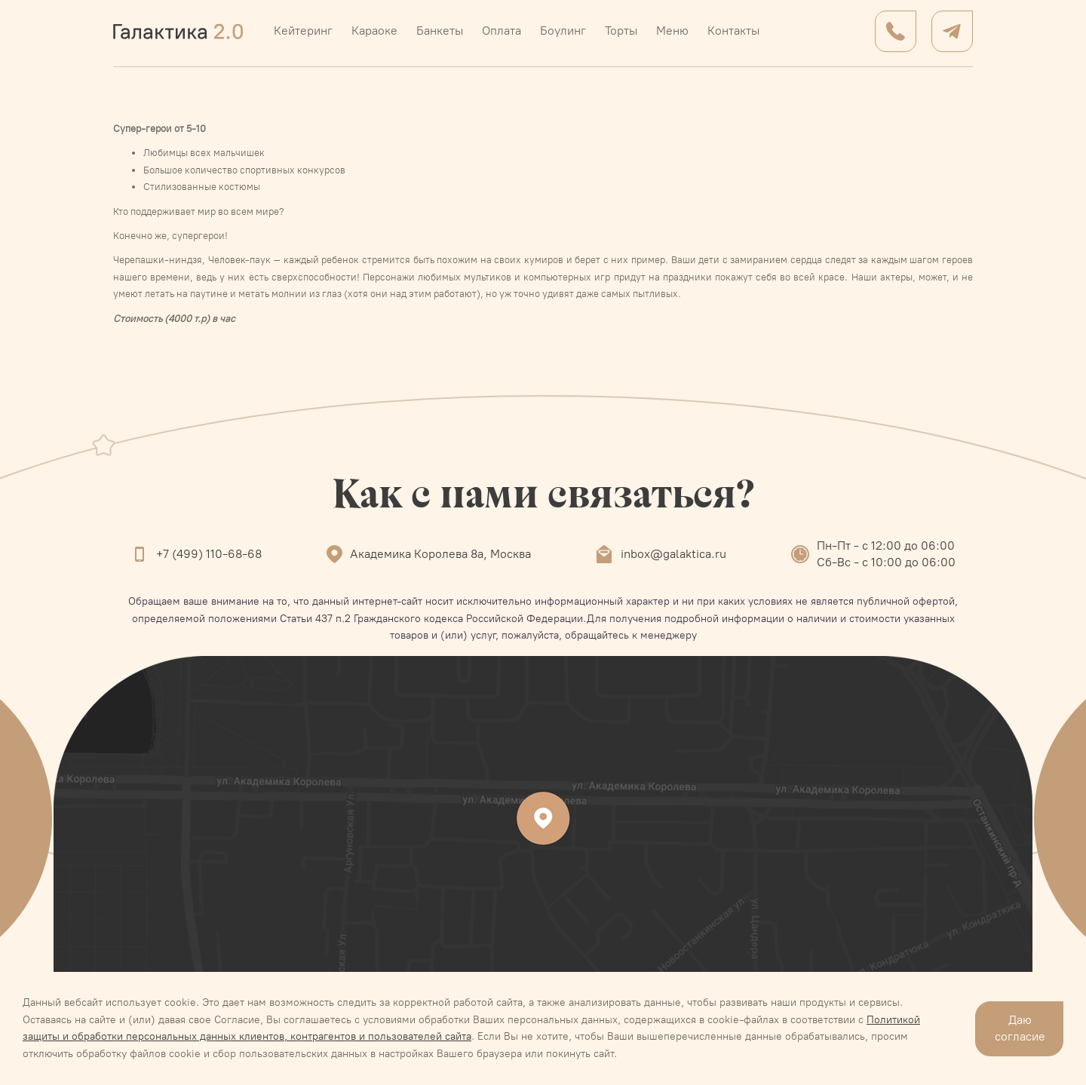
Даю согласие (1020, 1028)
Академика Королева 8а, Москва (440, 554)
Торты (621, 30)
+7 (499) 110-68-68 (209, 554)
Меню (672, 30)
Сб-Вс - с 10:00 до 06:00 (886, 562)
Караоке (374, 30)
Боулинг (563, 30)
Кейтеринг (303, 30)
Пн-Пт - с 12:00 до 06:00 (886, 545)
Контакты (733, 30)
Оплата (501, 30)
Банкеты (439, 30)
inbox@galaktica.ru (673, 554)
